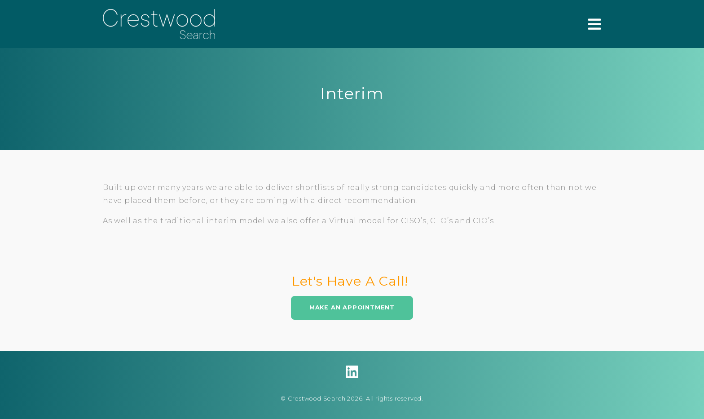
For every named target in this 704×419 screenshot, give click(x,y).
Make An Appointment (352, 307)
